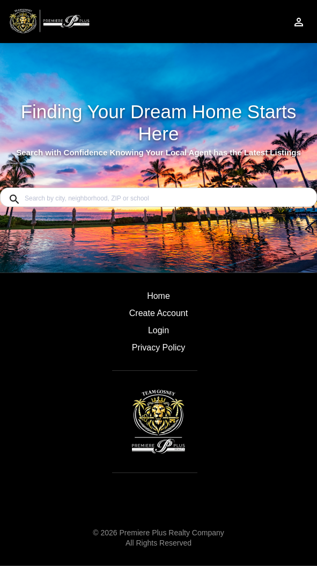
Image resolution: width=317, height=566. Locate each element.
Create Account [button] (158, 313)
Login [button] (158, 330)
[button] (158, 333)
